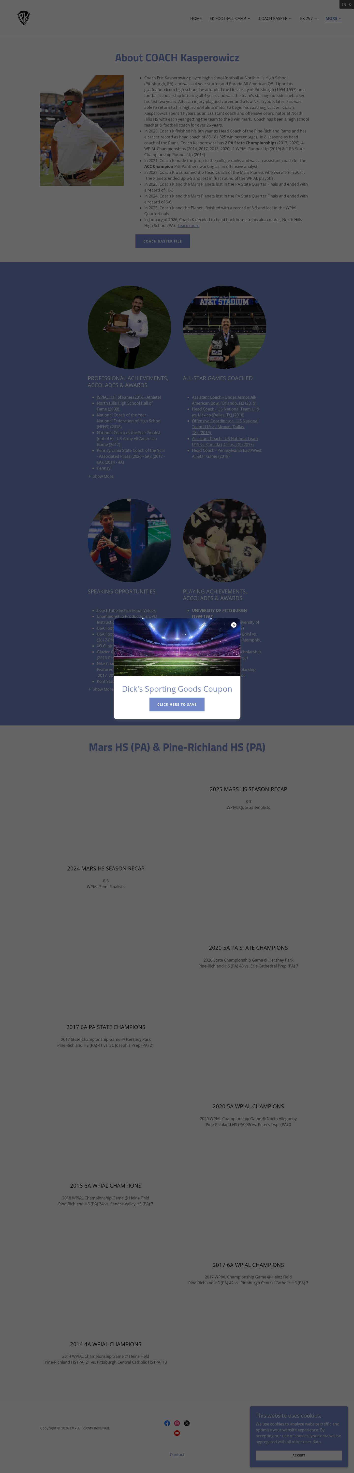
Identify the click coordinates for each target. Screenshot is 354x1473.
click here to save (177, 704)
